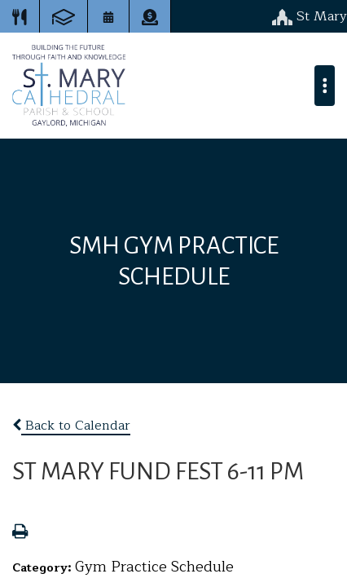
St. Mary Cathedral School (68, 85)
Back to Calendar (71, 425)
